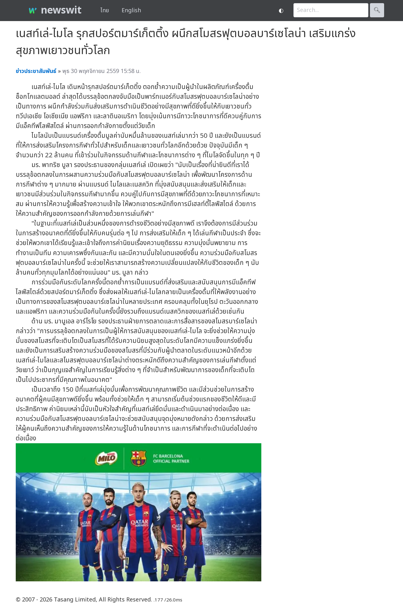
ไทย (104, 10)
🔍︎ (377, 10)
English (131, 10)
